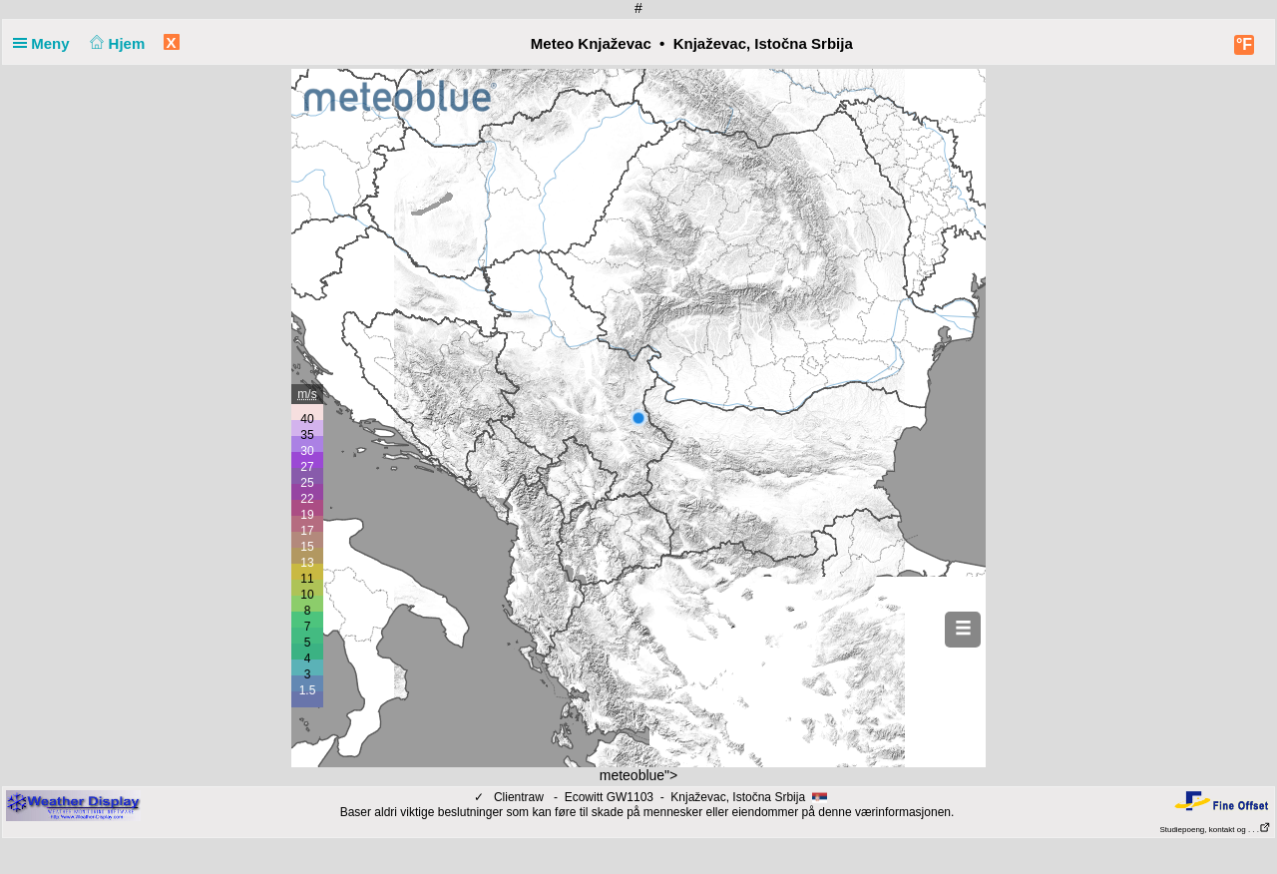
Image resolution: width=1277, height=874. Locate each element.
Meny (45, 43)
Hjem (116, 43)
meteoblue (632, 775)
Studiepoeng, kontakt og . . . (1215, 829)
